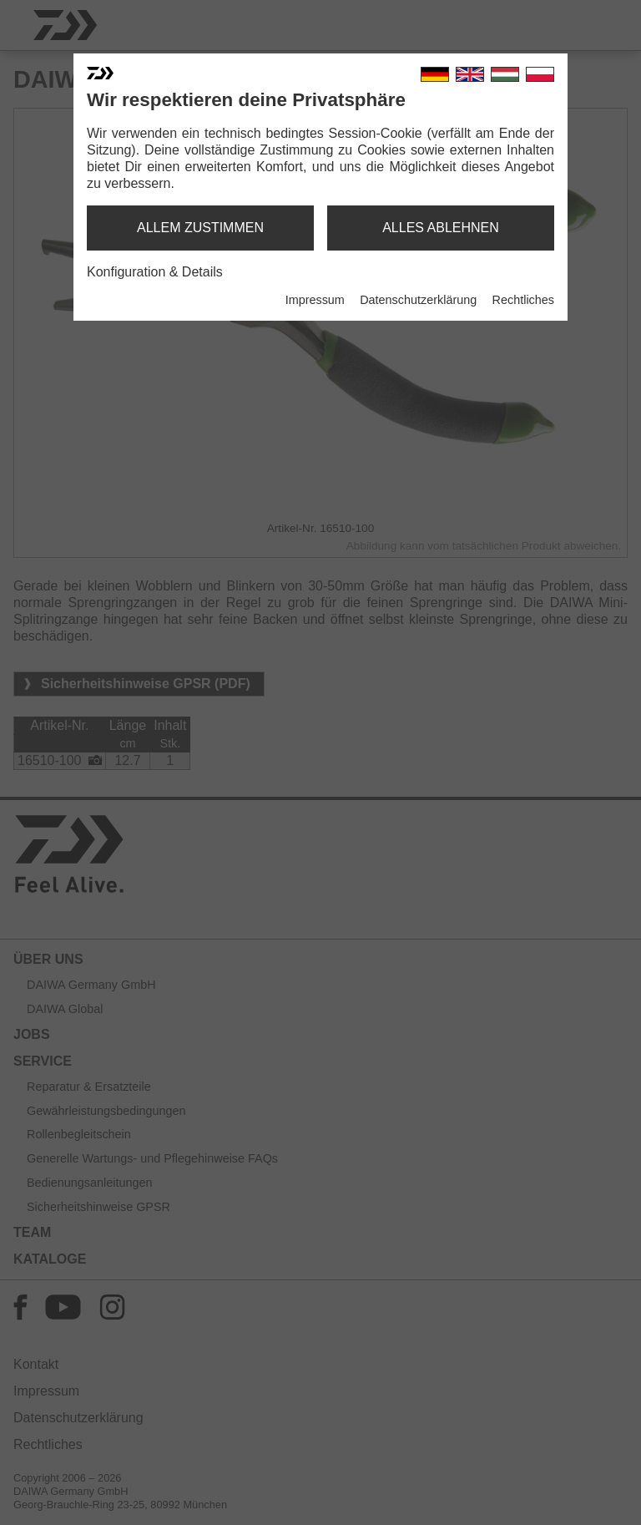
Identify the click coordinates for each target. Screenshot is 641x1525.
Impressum (315, 300)
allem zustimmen (200, 227)
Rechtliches (523, 300)
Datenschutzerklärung (418, 300)
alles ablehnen (440, 227)
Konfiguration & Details (155, 272)
